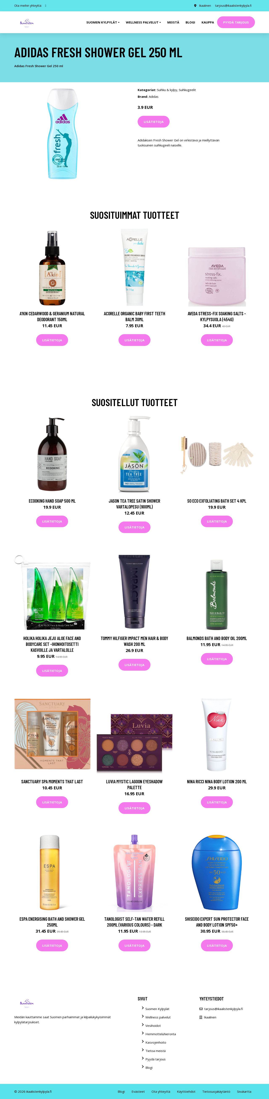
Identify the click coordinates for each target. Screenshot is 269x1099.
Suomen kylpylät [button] (101, 22)
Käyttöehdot (186, 1091)
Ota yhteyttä (161, 1091)
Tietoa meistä (155, 1051)
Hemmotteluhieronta (160, 1034)
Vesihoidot (153, 1025)
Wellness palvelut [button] (142, 22)
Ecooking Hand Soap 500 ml (52, 500)
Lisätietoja (154, 122)
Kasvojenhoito (155, 1042)
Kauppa (208, 22)
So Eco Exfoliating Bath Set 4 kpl (216, 500)
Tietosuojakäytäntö (216, 1091)
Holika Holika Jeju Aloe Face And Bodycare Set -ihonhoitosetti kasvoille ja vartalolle (52, 644)
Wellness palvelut (158, 1017)
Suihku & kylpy (167, 90)
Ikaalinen (205, 6)
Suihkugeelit (187, 90)
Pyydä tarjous (236, 22)
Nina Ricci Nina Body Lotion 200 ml (217, 781)
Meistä (173, 22)
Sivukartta (244, 1091)
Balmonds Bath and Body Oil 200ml (217, 638)
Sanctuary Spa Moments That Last (52, 781)
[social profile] (46, 6)
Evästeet (138, 1091)
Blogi (190, 22)
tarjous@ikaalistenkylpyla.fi (233, 6)
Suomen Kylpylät (157, 1009)
